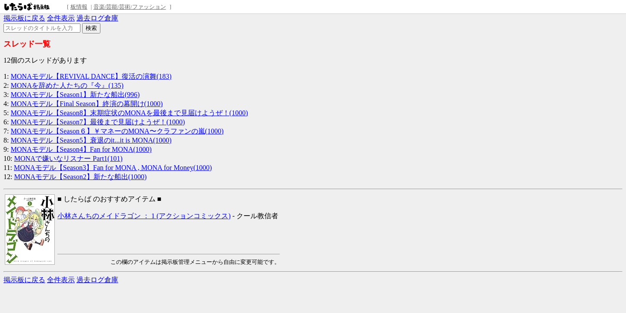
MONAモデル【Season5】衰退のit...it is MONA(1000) (90, 140)
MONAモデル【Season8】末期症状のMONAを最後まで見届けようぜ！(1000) (129, 113)
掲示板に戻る (24, 18)
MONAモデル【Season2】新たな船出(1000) (80, 176)
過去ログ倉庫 (97, 18)
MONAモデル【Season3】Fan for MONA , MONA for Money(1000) (113, 167)
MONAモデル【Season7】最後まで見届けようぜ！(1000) (97, 122)
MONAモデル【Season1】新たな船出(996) (75, 94)
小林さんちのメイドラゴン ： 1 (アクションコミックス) (144, 216)
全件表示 (61, 18)
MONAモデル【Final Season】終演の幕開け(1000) (86, 103)
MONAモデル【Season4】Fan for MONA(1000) (80, 149)
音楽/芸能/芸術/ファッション (129, 6)
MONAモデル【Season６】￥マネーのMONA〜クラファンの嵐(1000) (116, 131)
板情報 (78, 6)
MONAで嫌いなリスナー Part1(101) (68, 158)
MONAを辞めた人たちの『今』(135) (66, 85)
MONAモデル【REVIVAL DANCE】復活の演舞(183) (90, 76)
